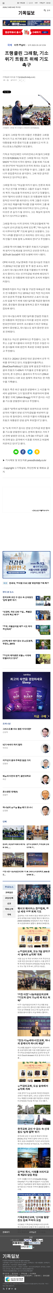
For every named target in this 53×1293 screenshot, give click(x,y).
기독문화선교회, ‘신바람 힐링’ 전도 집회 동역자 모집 (33, 1219)
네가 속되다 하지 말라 (12, 744)
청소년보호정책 (26, 1275)
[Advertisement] (26, 532)
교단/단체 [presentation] (9, 898)
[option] (15, 837)
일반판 (31, 3)
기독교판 (22, 3)
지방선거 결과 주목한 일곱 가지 (17, 760)
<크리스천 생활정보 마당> (40, 510)
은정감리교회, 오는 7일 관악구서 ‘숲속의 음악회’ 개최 (34, 953)
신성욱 (5, 732)
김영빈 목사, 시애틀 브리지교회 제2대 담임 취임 (33, 1173)
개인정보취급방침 (11, 1275)
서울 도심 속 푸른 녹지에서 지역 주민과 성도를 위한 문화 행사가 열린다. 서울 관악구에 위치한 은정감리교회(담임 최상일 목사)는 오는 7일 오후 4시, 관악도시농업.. (34, 962)
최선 (4, 779)
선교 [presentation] (9, 903)
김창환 (5, 810)
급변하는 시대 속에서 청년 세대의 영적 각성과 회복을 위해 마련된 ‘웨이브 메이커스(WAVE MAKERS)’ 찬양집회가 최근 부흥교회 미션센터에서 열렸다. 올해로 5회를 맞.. (34, 919)
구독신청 (42, 3)
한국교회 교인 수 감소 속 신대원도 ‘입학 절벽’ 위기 (33, 1130)
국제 (9, 45)
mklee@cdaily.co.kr (27, 77)
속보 (5, 583)
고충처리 (37, 1275)
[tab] (9, 892)
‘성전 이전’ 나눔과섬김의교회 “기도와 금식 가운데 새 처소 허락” (34, 997)
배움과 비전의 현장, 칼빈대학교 (17, 776)
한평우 (5, 795)
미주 (36, 3)
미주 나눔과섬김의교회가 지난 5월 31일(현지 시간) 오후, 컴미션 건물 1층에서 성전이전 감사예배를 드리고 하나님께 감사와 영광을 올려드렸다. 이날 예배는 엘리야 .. (34, 1008)
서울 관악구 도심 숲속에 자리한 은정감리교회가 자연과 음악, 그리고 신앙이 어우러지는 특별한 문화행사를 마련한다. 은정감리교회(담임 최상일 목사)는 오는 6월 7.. (34, 1097)
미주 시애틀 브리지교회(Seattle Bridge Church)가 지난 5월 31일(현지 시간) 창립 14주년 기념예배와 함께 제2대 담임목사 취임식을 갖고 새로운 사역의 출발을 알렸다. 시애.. (34, 1184)
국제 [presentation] (9, 914)
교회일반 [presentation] (9, 892)
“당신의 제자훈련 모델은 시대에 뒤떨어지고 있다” (17, 657)
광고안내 (15, 1273)
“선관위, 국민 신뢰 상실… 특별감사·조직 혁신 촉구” (17, 613)
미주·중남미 (19, 45)
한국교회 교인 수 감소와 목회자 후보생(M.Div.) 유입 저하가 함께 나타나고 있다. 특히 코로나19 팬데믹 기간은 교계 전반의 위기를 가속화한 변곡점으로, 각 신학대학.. (34, 1140)
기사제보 (33, 1273)
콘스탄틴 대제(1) (10, 791)
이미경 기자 (14, 77)
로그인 (48, 3)
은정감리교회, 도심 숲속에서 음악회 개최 (33, 1087)
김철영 (5, 763)
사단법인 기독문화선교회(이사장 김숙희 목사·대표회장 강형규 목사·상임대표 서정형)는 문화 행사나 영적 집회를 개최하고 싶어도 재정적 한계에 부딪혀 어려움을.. (34, 1228)
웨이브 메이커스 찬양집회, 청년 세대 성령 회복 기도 (33, 910)
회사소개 (6, 1273)
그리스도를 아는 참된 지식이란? (17, 729)
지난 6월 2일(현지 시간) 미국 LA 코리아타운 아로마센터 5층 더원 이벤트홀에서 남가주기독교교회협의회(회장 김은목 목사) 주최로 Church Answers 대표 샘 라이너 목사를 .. (34, 1052)
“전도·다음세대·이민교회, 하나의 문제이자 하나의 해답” (34, 1042)
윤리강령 (46, 1275)
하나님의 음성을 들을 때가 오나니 (18, 807)
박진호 (5, 748)
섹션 (3, 3)
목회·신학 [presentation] (9, 909)
